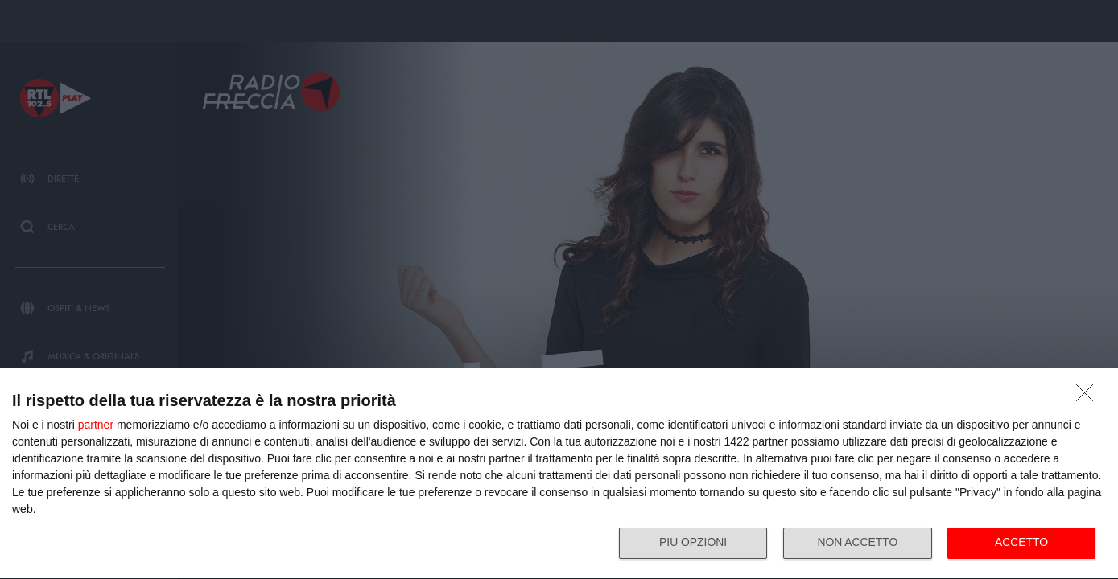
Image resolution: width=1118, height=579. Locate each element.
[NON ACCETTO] (1089, 396)
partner (95, 423)
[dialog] (559, 473)
